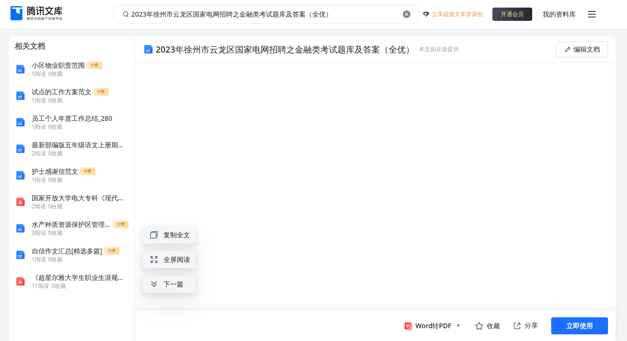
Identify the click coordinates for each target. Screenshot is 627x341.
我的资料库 (559, 13)
